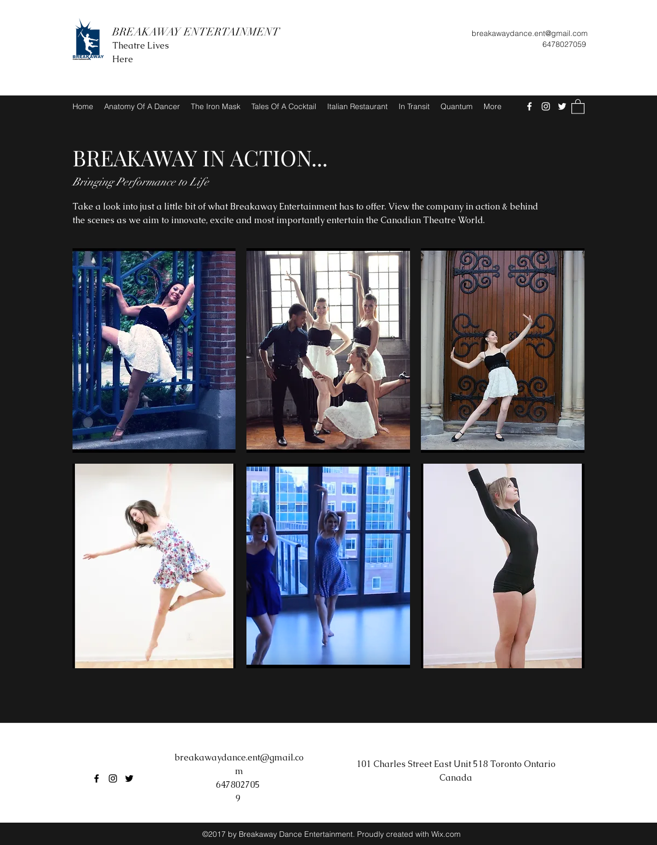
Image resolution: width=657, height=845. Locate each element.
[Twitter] (562, 106)
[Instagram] (545, 106)
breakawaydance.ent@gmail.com (530, 33)
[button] (577, 106)
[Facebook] (529, 106)
